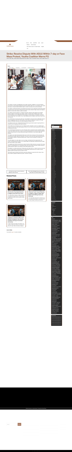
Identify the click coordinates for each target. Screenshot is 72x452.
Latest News (35, 42)
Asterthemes (35, 408)
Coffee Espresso (28, 408)
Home (31, 42)
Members (28, 44)
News (9, 66)
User (27, 48)
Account (27, 42)
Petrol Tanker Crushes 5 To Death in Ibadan (33, 46)
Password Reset (33, 44)
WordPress (44, 408)
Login (39, 42)
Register (42, 46)
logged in (12, 232)
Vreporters (17, 67)
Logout (42, 42)
